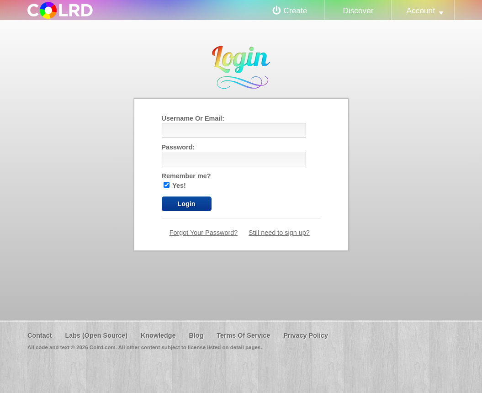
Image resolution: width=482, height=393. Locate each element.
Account (421, 10)
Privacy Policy (305, 335)
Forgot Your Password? (203, 232)
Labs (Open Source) (96, 335)
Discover (358, 10)
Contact (39, 335)
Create (295, 10)
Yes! (175, 185)
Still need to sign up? (279, 232)
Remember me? (186, 176)
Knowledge (158, 335)
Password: (178, 147)
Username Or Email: (193, 118)
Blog (196, 335)
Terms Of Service (243, 335)
